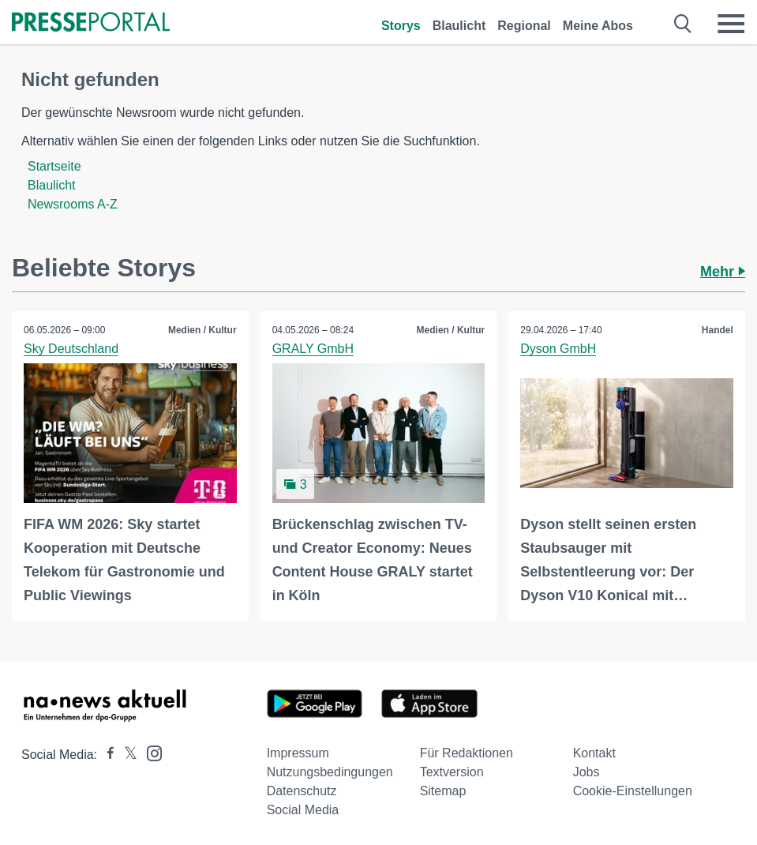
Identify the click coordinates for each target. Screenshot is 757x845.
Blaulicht (459, 25)
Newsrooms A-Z (73, 204)
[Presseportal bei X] (125, 754)
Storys (401, 25)
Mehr (722, 272)
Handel (717, 330)
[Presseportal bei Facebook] (105, 754)
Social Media (303, 810)
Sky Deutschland (71, 348)
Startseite (54, 166)
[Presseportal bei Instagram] (149, 752)
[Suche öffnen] (683, 24)
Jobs (586, 772)
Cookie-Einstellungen (632, 791)
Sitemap (443, 791)
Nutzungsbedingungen (330, 772)
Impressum (298, 753)
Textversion (452, 772)
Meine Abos (598, 25)
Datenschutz (302, 791)
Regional (524, 25)
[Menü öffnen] (731, 24)
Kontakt (594, 753)
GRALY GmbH (313, 348)
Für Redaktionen (466, 753)
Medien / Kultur (202, 330)
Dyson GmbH (558, 348)
